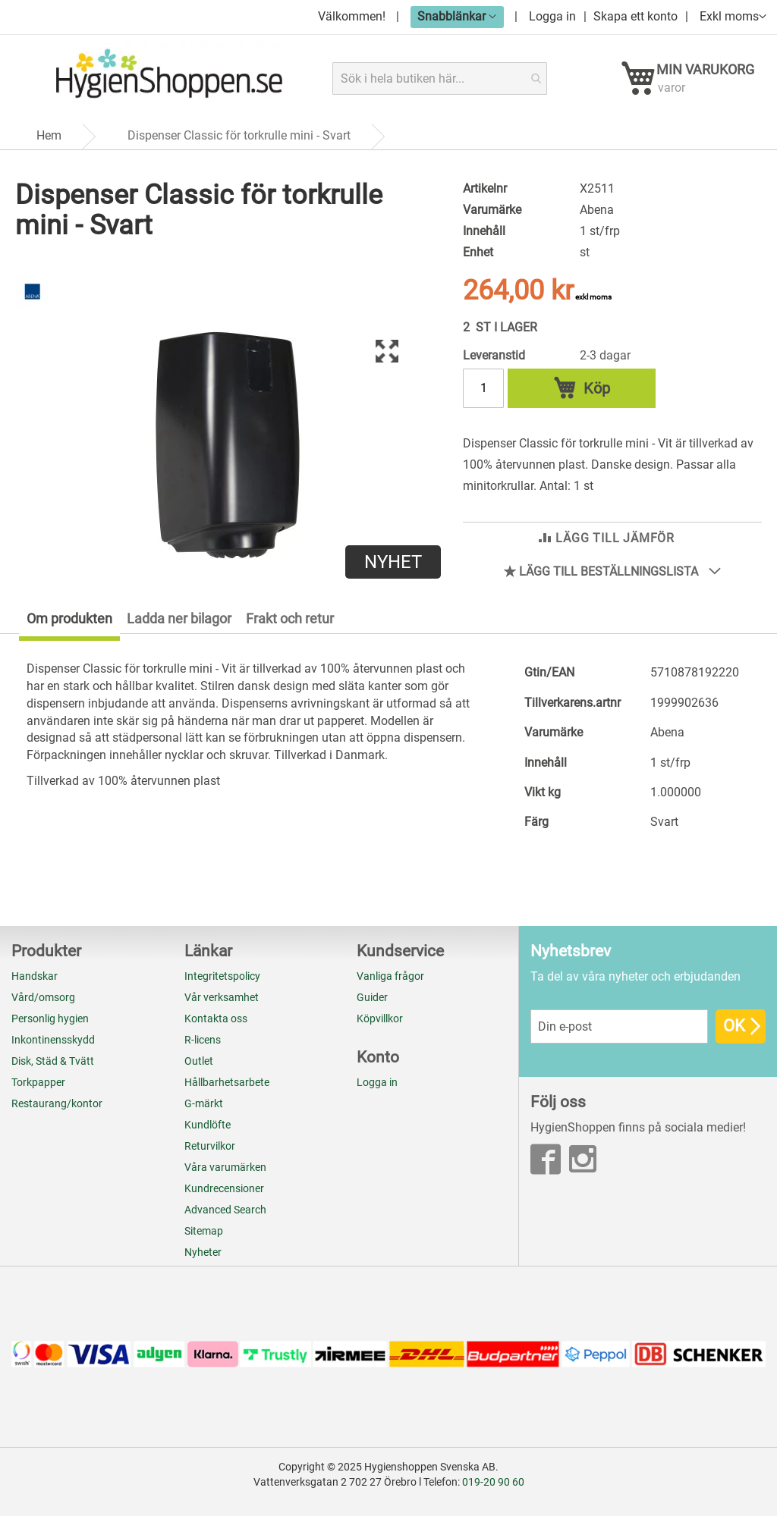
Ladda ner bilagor (179, 622)
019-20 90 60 (493, 1482)
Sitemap (203, 1231)
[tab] (60, 625)
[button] (457, 16)
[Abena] (32, 309)
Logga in (552, 16)
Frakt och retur (290, 622)
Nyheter (203, 1252)
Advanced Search (225, 1210)
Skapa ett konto (635, 16)
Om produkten (69, 622)
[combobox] (440, 78)
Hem (48, 140)
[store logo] (168, 78)
